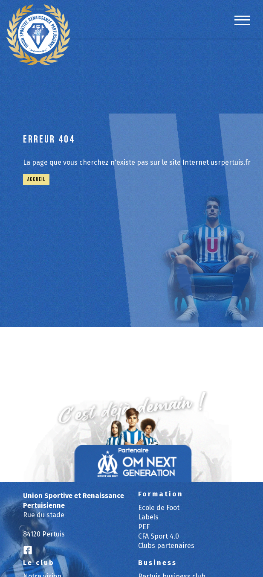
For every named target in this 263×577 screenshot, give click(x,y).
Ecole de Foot (158, 508)
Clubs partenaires (166, 546)
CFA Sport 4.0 (158, 536)
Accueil (36, 179)
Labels (148, 517)
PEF (144, 527)
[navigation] (242, 24)
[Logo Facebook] (27, 550)
